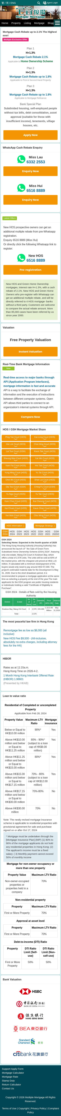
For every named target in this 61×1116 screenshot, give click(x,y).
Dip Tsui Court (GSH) (16, 487)
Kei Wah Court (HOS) (16, 515)
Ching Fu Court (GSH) (44, 487)
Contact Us (8, 1088)
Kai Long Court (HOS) (44, 437)
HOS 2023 (26, 532)
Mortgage (39, 23)
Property (16, 23)
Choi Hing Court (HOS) (45, 444)
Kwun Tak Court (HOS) (44, 451)
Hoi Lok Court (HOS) (16, 444)
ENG (13, 2)
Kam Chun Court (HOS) (16, 501)
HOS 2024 (12, 532)
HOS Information (14, 525)
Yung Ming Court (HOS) (16, 472)
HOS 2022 (33, 532)
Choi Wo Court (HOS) (16, 479)
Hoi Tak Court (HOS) (44, 465)
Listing (27, 23)
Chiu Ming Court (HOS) (45, 515)
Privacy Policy (38, 1108)
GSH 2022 (40, 532)
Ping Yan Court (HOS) (15, 437)
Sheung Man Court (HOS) (16, 458)
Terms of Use (9, 1108)
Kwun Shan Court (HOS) (44, 508)
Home (5, 23)
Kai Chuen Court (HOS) (16, 508)
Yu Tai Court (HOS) (45, 472)
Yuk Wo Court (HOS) (44, 458)
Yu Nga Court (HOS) (16, 494)
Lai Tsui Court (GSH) (16, 451)
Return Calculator (11, 1084)
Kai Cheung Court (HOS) (44, 501)
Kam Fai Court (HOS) (16, 465)
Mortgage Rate (10, 1076)
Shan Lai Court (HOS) (44, 479)
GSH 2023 (19, 532)
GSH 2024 (5, 532)
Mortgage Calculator (13, 1072)
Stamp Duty (8, 1080)
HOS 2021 (47, 532)
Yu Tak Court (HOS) (44, 494)
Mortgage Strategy (44, 525)
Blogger (52, 23)
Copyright (23, 1108)
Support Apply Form (13, 1068)
